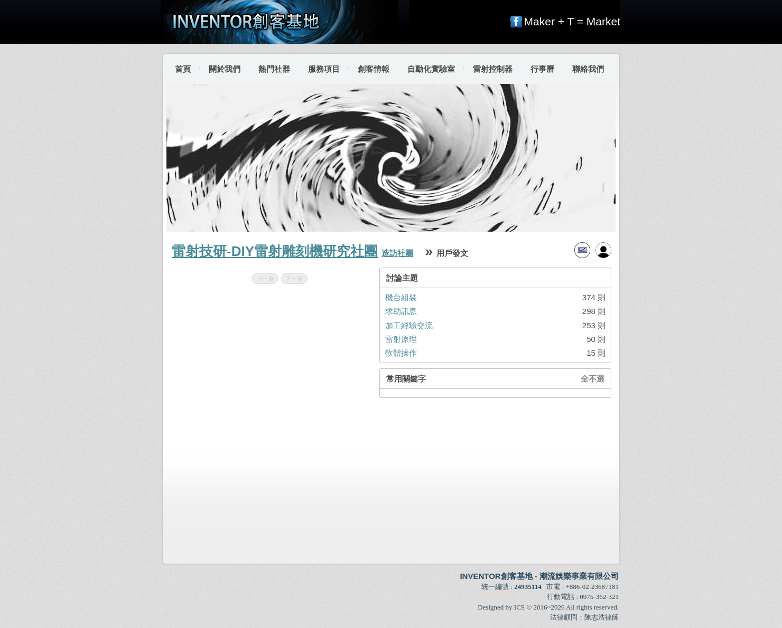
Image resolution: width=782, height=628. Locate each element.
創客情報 (373, 68)
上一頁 (265, 278)
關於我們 (224, 68)
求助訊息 (401, 311)
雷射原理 (401, 339)
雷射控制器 (493, 68)
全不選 (592, 378)
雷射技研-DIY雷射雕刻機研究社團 (275, 251)
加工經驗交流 (409, 325)
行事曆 (542, 68)
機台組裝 (401, 297)
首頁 (183, 68)
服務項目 (324, 68)
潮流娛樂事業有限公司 (579, 576)
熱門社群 (274, 68)
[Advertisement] (391, 481)
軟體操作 (401, 352)
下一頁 (294, 278)
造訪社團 (397, 253)
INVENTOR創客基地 (496, 576)
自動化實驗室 (431, 68)
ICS (519, 607)
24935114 (527, 587)
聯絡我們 (588, 68)
